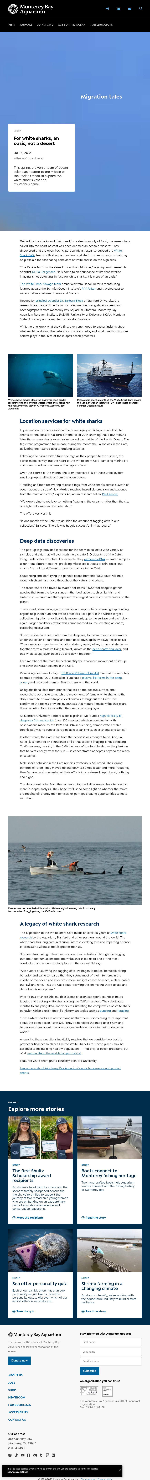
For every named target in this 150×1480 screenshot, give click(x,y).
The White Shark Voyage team (40, 284)
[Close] (121, 1470)
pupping (105, 1010)
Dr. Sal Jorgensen (43, 272)
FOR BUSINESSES (19, 1405)
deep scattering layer (106, 649)
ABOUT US (15, 1375)
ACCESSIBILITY (18, 1412)
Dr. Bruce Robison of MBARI (80, 673)
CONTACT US (17, 1419)
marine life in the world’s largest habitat (54, 1053)
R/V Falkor (89, 288)
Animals (26, 24)
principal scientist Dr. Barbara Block (59, 300)
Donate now (19, 1360)
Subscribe (89, 1371)
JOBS (11, 1382)
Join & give (45, 24)
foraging (123, 1010)
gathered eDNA (94, 559)
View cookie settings (19, 1472)
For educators (101, 24)
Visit (11, 24)
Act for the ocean (72, 24)
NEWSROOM (16, 1397)
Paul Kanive (110, 494)
